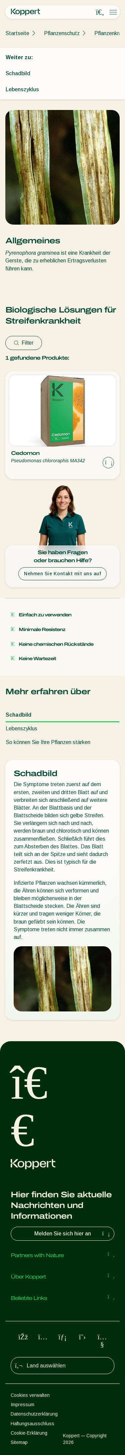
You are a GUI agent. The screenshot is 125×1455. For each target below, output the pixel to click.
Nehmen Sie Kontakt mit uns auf (62, 573)
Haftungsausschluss (32, 1423)
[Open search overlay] (100, 12)
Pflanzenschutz (62, 33)
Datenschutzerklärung (34, 1414)
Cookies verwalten (30, 1395)
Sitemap (19, 1442)
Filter (24, 343)
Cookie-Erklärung (29, 1433)
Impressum (22, 1404)
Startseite (17, 33)
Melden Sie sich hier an (73, 1233)
